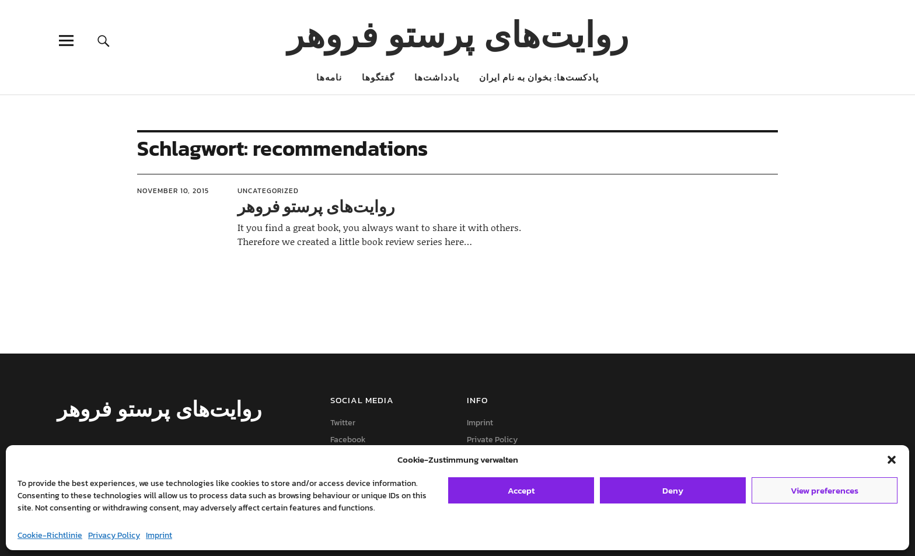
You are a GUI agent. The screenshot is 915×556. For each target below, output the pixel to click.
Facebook (348, 439)
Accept (521, 490)
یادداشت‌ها (436, 77)
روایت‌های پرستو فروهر (457, 33)
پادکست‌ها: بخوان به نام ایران (539, 77)
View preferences (824, 490)
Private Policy (492, 439)
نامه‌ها (329, 77)
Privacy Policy (114, 535)
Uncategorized (268, 191)
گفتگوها (378, 77)
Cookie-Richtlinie (50, 535)
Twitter (342, 423)
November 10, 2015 (173, 191)
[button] (891, 460)
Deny (672, 490)
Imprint (159, 535)
